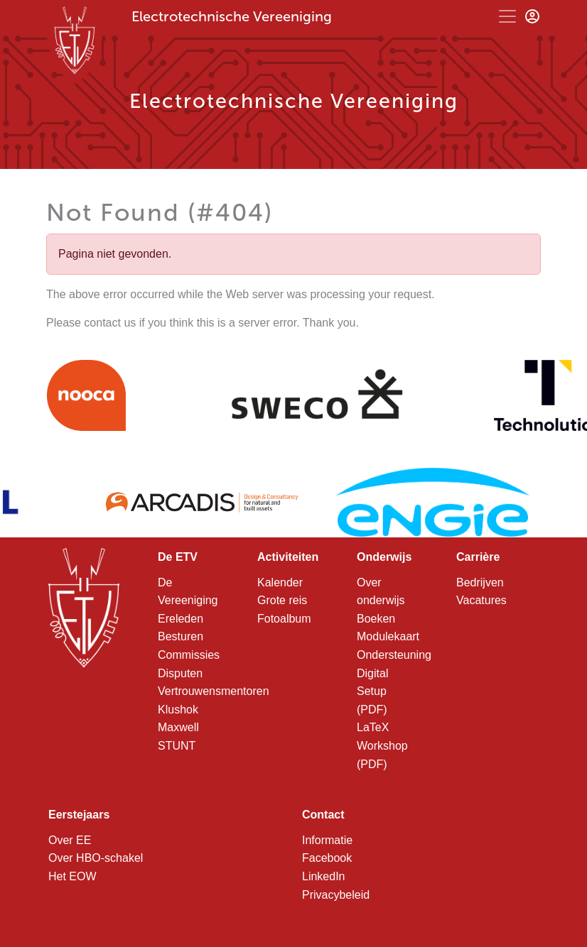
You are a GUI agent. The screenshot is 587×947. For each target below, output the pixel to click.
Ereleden (180, 619)
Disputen (180, 673)
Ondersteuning (394, 655)
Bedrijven (480, 582)
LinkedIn (323, 876)
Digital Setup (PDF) (372, 691)
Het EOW (72, 876)
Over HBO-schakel (95, 858)
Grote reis (282, 600)
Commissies (189, 655)
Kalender (280, 582)
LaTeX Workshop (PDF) (382, 745)
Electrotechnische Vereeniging (231, 16)
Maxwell (178, 727)
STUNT (176, 746)
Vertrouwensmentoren (213, 691)
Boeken (376, 619)
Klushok (178, 710)
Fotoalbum (284, 619)
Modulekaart (388, 636)
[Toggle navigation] (507, 16)
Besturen (180, 636)
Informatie (327, 840)
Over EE (69, 840)
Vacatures (481, 600)
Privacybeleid (336, 895)
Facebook (327, 858)
